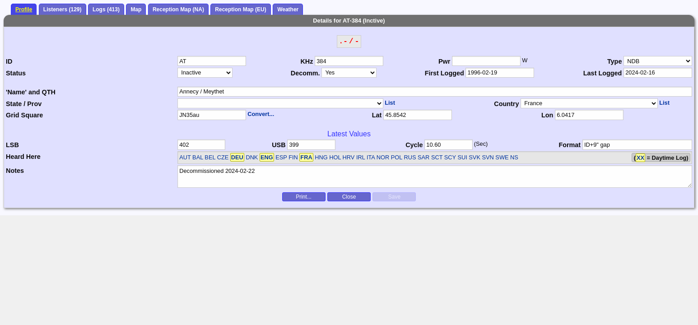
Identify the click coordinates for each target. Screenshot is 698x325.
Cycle (414, 145)
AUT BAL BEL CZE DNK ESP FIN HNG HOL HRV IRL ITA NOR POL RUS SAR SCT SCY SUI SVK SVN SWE (343, 157)
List (390, 102)
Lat (377, 115)
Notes (15, 170)
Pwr (444, 61)
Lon (547, 115)
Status (16, 73)
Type (614, 61)
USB (278, 145)
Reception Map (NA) (178, 9)
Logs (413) (106, 9)
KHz (306, 61)
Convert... (260, 114)
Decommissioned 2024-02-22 (434, 176)
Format (569, 145)
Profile (23, 9)
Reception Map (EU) (240, 9)
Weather (287, 9)
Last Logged (602, 73)
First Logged (444, 73)
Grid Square (24, 115)
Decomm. (305, 73)
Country (506, 103)
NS (514, 157)
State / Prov (24, 103)
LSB (12, 145)
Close (349, 197)
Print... (304, 197)
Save (394, 197)
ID (9, 61)
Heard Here (23, 156)
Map (135, 9)
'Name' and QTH (31, 92)
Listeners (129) (62, 9)
